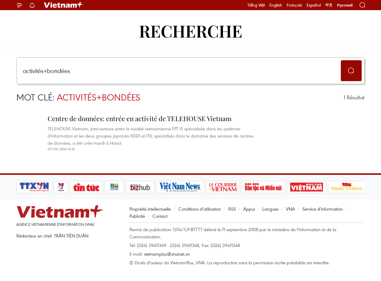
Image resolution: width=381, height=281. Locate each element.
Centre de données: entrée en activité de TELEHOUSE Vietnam (140, 118)
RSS (232, 209)
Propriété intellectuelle (150, 209)
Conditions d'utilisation (199, 209)
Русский (345, 5)
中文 (328, 5)
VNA (290, 209)
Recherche (190, 30)
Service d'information (322, 209)
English (275, 5)
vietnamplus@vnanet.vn (167, 254)
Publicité (137, 216)
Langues (270, 209)
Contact (160, 216)
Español (314, 5)
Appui (249, 209)
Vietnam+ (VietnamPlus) (63, 5)
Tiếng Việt (256, 5)
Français (294, 5)
